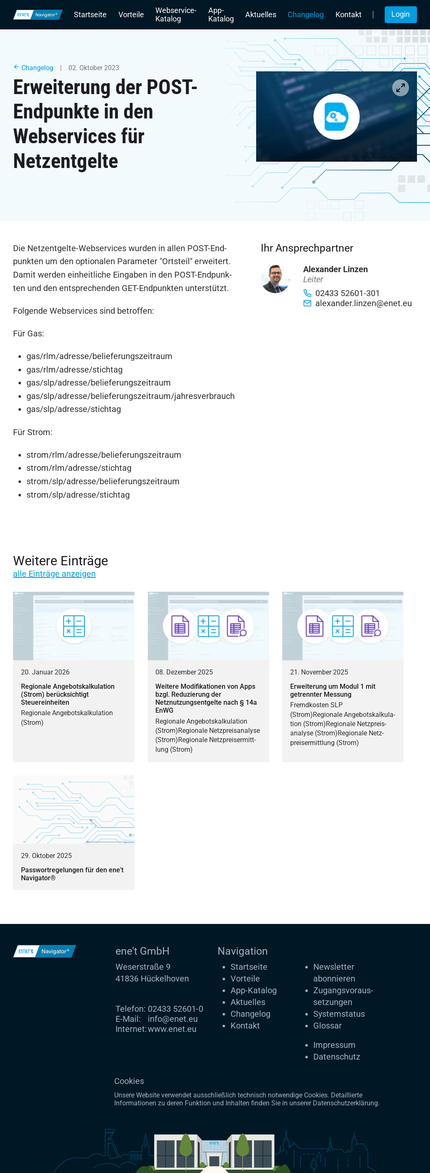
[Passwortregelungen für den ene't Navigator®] (73, 832)
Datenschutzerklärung (345, 1103)
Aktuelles (260, 14)
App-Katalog (221, 14)
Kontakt (349, 14)
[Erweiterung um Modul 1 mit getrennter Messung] (343, 677)
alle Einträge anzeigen (54, 574)
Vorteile (131, 14)
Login (400, 14)
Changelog (306, 14)
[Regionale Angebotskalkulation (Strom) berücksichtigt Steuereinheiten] (73, 677)
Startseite (90, 14)
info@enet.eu (173, 1019)
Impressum (334, 1045)
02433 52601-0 (175, 1009)
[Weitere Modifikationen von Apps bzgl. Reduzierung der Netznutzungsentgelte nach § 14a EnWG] (208, 677)
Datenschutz (336, 1057)
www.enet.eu (172, 1029)
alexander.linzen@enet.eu (357, 303)
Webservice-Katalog (176, 14)
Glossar (327, 1026)
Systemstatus (339, 1014)
